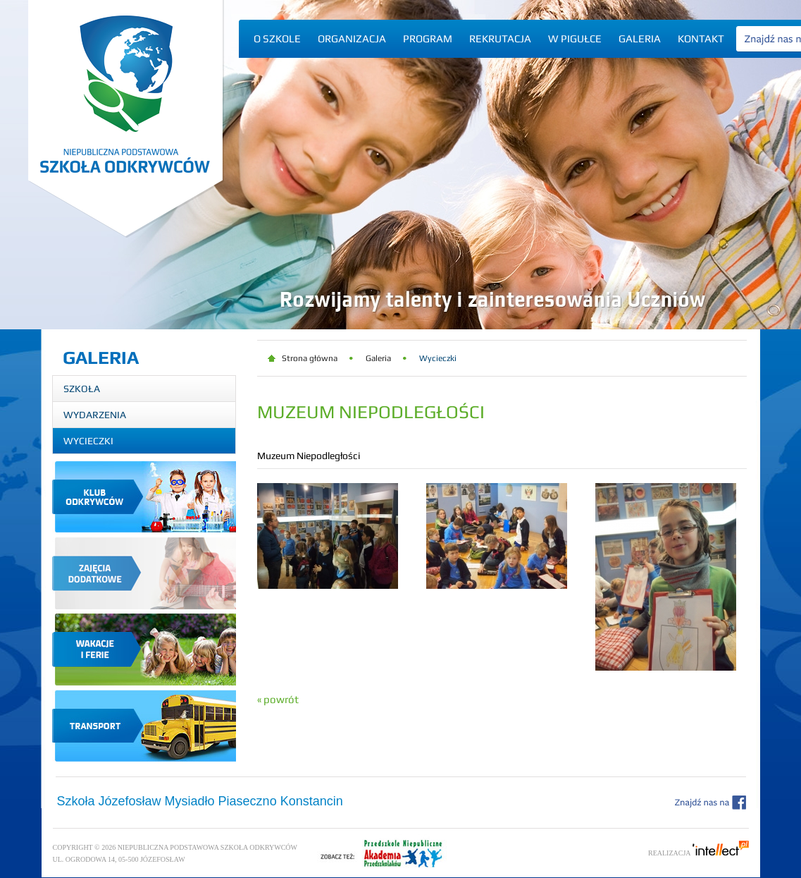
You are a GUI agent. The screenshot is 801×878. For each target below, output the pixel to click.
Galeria (640, 38)
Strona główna (309, 358)
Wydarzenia (94, 414)
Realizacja (698, 853)
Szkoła (81, 388)
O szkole (277, 38)
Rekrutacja (500, 38)
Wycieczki (88, 440)
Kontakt (701, 38)
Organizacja (352, 38)
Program (427, 38)
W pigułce (575, 38)
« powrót (278, 699)
